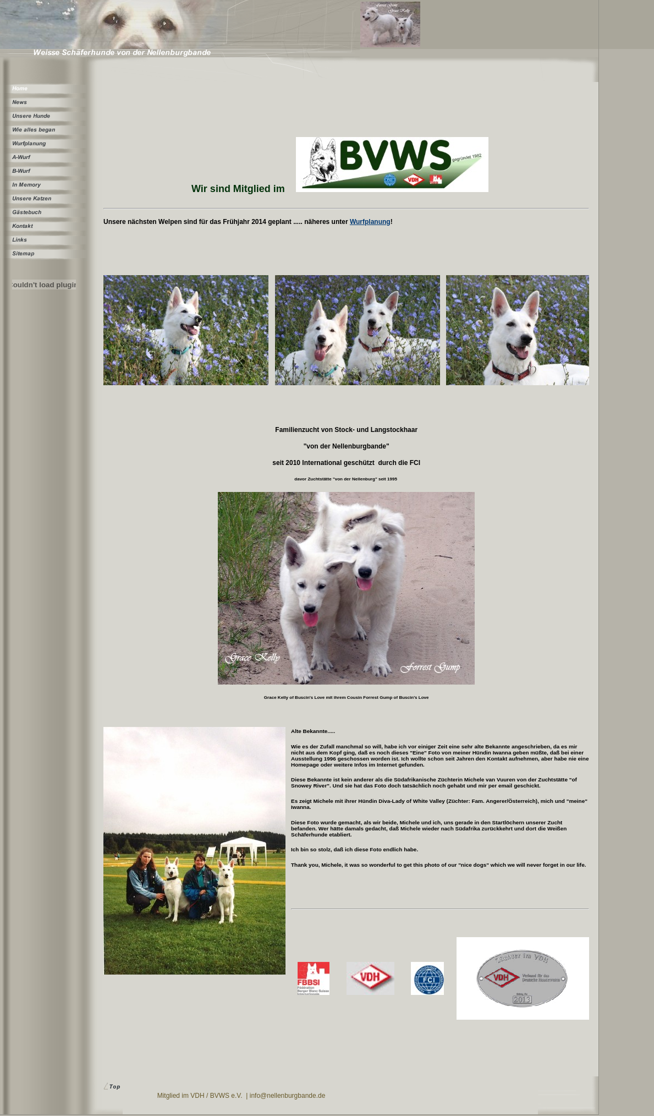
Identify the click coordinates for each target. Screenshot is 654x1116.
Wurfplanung (370, 222)
